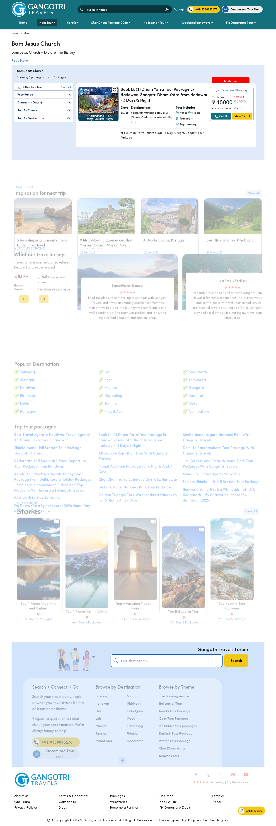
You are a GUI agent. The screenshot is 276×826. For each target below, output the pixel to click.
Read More (20, 60)
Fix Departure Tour (239, 22)
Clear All (66, 87)
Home (23, 22)
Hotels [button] (71, 22)
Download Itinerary (235, 90)
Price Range (25, 94)
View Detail (242, 116)
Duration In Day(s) (29, 102)
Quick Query (250, 810)
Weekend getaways (196, 22)
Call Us (221, 116)
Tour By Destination (30, 118)
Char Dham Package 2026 (109, 22)
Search (236, 660)
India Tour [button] (46, 22)
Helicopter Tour (155, 22)
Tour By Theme (27, 110)
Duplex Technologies (208, 820)
